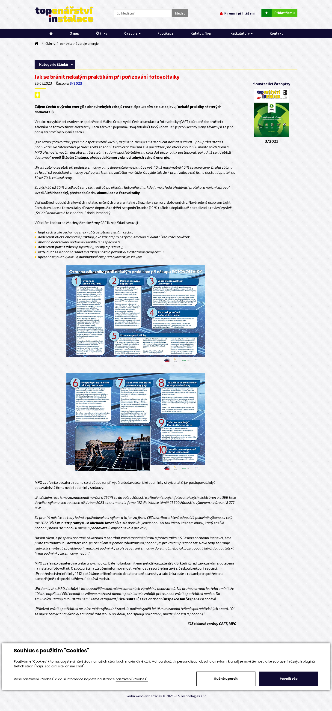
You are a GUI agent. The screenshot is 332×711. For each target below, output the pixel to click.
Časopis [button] (132, 33)
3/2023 (76, 83)
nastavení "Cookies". (132, 679)
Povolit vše (288, 678)
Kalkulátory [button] (242, 33)
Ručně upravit (225, 678)
